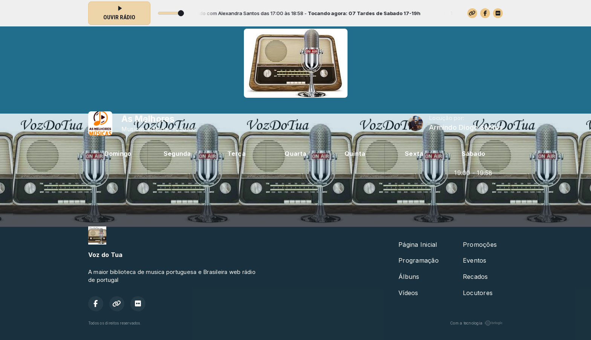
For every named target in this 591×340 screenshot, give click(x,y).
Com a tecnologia (476, 323)
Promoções (480, 244)
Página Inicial (417, 244)
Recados (475, 276)
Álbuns (408, 276)
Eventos (475, 260)
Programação (418, 260)
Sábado (473, 153)
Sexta (414, 153)
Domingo (118, 153)
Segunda (177, 153)
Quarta (295, 153)
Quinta (354, 153)
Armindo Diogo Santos (466, 127)
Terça (236, 153)
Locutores (478, 293)
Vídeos (408, 293)
